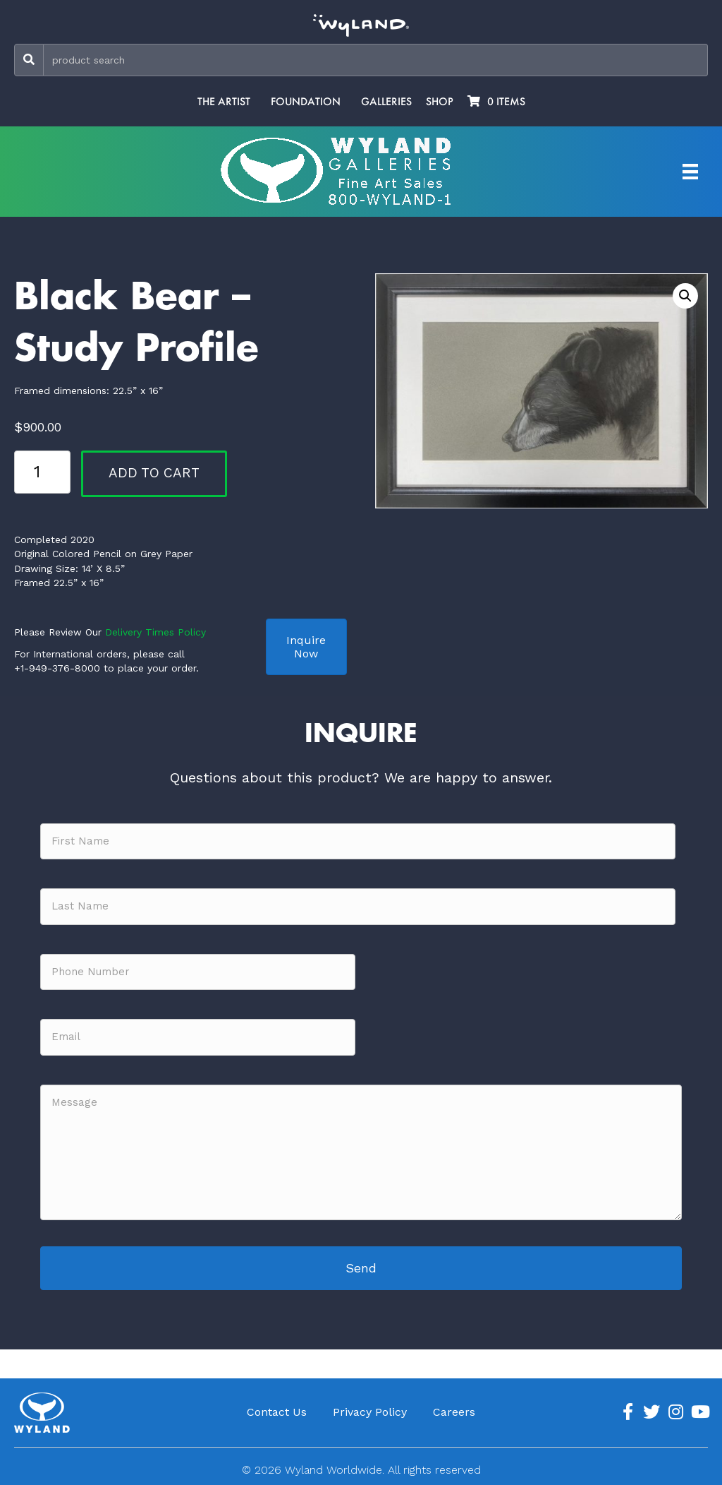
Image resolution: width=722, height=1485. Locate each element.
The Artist (223, 101)
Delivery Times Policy (155, 632)
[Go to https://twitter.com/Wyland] (651, 1412)
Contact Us (277, 1412)
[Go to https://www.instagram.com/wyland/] (675, 1412)
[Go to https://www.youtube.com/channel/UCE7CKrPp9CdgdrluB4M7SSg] (699, 1412)
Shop (439, 101)
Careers (454, 1412)
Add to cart (154, 473)
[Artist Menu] (690, 171)
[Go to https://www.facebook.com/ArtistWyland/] (627, 1412)
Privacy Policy (370, 1412)
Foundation (306, 101)
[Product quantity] (42, 472)
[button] (685, 296)
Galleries (386, 101)
